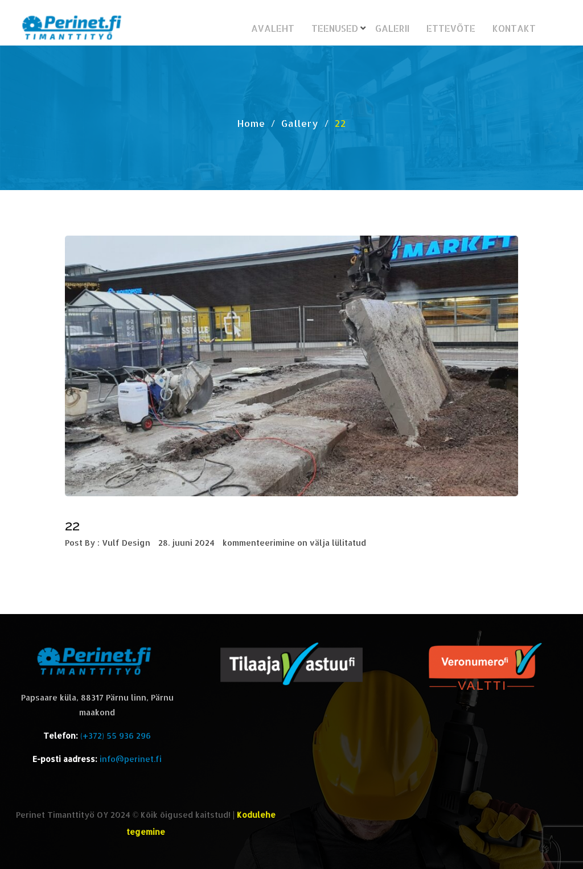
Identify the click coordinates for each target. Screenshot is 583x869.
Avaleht (272, 28)
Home (251, 123)
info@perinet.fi (131, 759)
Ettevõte (450, 28)
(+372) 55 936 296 (115, 735)
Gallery (300, 123)
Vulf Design (126, 542)
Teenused (334, 28)
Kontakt (514, 28)
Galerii (392, 28)
